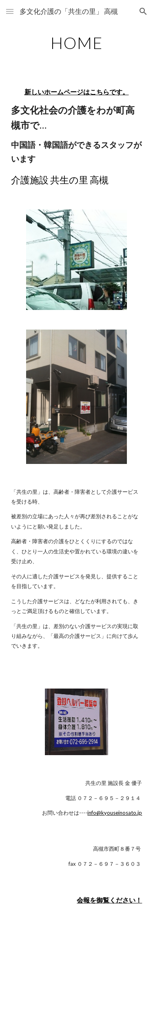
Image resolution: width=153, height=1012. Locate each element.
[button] (10, 11)
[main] (77, 43)
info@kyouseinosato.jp (114, 812)
